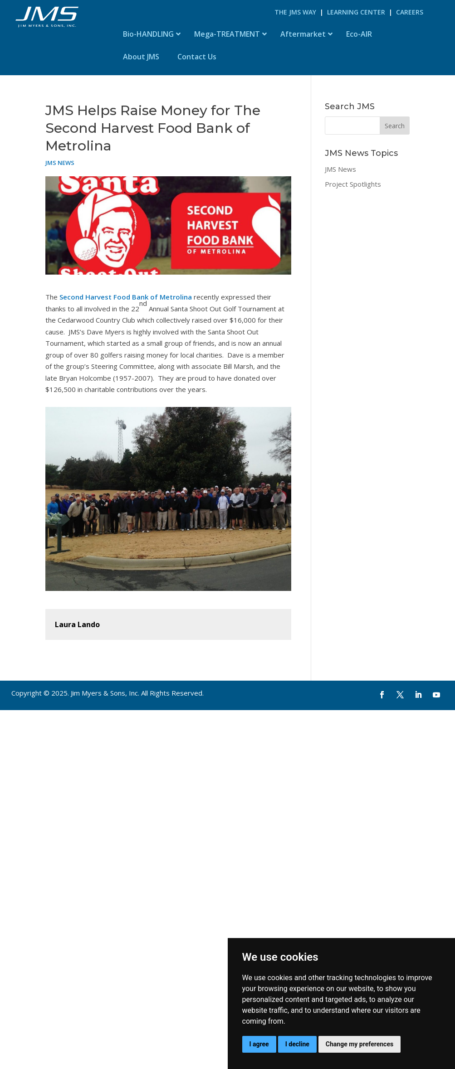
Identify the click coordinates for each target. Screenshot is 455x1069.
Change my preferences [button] (359, 1044)
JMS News (59, 163)
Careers (409, 12)
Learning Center (356, 12)
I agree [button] (259, 1044)
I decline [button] (297, 1044)
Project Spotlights (353, 184)
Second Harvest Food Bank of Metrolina (125, 296)
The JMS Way (295, 12)
